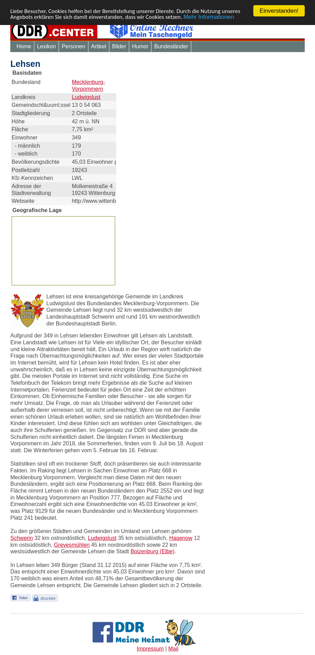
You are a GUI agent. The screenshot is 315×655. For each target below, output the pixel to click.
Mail (173, 649)
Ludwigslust (86, 97)
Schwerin (21, 538)
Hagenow (181, 538)
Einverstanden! (278, 11)
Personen (73, 46)
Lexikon (46, 46)
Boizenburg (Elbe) (152, 551)
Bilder (119, 46)
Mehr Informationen (208, 16)
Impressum (150, 649)
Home (23, 46)
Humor (140, 46)
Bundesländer (171, 46)
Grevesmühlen (71, 545)
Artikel (98, 46)
